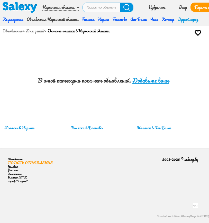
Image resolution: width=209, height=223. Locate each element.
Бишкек (88, 19)
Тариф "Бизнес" (18, 181)
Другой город (188, 19)
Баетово (120, 19)
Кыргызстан (13, 19)
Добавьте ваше (150, 80)
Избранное (157, 7)
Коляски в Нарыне (19, 128)
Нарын (103, 19)
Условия (13, 166)
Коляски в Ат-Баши (154, 128)
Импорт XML (17, 177)
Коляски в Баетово (86, 128)
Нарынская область (58, 7)
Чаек (154, 19)
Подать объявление (30, 163)
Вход (183, 7)
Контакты (15, 173)
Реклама (13, 170)
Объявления (12, 31)
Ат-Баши (138, 19)
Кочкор (168, 19)
